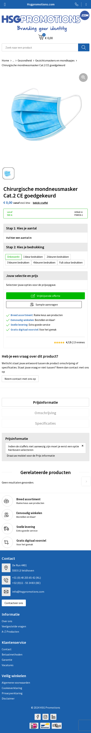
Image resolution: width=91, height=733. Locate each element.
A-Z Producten (10, 631)
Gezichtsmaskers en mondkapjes (55, 60)
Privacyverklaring (12, 693)
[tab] (45, 402)
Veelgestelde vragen (14, 626)
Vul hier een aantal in (19, 237)
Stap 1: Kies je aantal (21, 228)
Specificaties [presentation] (45, 423)
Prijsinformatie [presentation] (45, 402)
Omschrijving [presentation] (45, 412)
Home (5, 60)
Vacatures (7, 665)
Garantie (7, 659)
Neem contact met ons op (20, 378)
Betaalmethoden (12, 654)
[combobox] (40, 47)
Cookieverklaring (12, 688)
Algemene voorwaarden (16, 682)
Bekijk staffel (40, 202)
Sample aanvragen (47, 304)
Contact (7, 649)
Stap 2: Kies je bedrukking (25, 247)
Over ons (7, 621)
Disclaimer (8, 698)
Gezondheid (25, 60)
